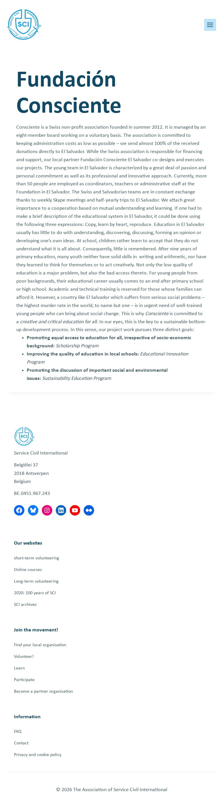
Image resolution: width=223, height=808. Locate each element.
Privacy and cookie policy (37, 755)
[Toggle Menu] (210, 25)
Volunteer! (24, 656)
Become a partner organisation (43, 691)
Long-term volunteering (36, 581)
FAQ (17, 731)
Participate (24, 680)
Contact (21, 743)
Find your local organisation (40, 645)
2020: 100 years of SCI (35, 593)
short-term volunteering (36, 558)
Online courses (28, 570)
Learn (19, 668)
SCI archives (25, 604)
